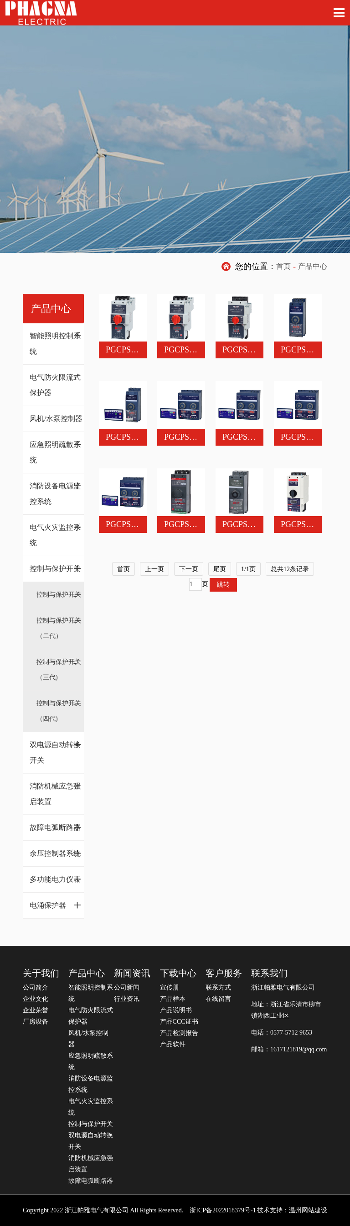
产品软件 (172, 1044)
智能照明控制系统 (56, 341)
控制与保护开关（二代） (58, 628)
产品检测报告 (179, 1033)
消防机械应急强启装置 (56, 791)
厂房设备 (35, 1021)
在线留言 (218, 998)
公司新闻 (126, 987)
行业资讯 (126, 998)
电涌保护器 (56, 905)
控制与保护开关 (56, 568)
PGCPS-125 (242, 349)
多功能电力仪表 (56, 879)
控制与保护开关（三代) (58, 669)
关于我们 (41, 973)
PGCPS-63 (299, 349)
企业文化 (35, 998)
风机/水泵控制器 (56, 418)
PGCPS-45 (124, 349)
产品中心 (312, 266)
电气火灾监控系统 (56, 533)
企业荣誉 (35, 1010)
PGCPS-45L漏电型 (197, 349)
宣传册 (169, 987)
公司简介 (35, 987)
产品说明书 (176, 1010)
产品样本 (172, 998)
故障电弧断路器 (56, 827)
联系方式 (218, 987)
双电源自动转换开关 (56, 750)
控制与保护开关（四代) (58, 711)
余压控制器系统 (56, 853)
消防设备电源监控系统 (56, 491)
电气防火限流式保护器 (55, 385)
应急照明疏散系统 (56, 450)
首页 (283, 266)
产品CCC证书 (179, 1021)
